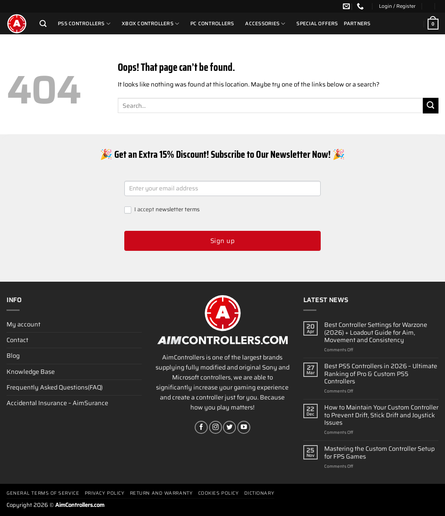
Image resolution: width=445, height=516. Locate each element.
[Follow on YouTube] (243, 427)
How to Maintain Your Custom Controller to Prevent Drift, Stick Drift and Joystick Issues (381, 415)
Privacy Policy (105, 493)
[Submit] (430, 105)
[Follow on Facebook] (201, 427)
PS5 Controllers (84, 24)
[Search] (43, 23)
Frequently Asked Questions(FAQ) (55, 387)
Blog (13, 355)
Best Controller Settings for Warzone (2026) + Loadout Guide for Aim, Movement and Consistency (375, 332)
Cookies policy (218, 493)
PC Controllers (212, 23)
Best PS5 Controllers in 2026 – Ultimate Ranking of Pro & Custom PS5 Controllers (380, 374)
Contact (17, 340)
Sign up (222, 241)
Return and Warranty (161, 493)
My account (23, 324)
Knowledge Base (31, 371)
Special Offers (317, 23)
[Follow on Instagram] (215, 427)
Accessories (265, 24)
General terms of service (43, 493)
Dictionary (259, 493)
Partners (357, 23)
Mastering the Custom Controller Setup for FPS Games (379, 452)
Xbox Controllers (150, 24)
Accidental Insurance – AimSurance (57, 403)
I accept (161, 209)
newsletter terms (177, 209)
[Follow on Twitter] (229, 427)
